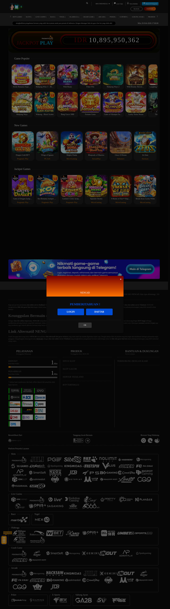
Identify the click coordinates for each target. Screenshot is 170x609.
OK (85, 325)
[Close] (121, 279)
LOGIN (71, 311)
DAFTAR (99, 311)
